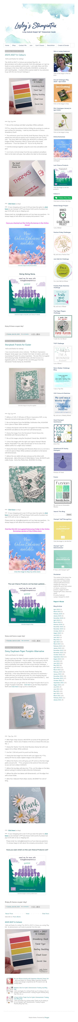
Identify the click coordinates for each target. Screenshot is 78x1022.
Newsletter (51, 45)
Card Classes (39, 45)
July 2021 (56, 687)
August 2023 (57, 633)
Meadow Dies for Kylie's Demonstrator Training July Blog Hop (30, 988)
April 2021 (57, 693)
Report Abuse (59, 601)
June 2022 (57, 663)
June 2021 (57, 689)
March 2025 (57, 611)
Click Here (14, 687)
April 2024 (57, 620)
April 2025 (57, 609)
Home (7, 45)
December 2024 (58, 618)
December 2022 (58, 650)
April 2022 (57, 667)
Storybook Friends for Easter (18, 344)
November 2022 (58, 652)
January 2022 (57, 674)
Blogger (47, 1017)
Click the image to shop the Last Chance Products (27, 314)
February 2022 (58, 672)
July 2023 (56, 635)
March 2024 (57, 622)
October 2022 (58, 655)
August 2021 (57, 685)
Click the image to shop (27, 624)
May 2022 (56, 665)
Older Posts (45, 914)
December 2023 (58, 627)
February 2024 (58, 624)
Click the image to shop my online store (27, 572)
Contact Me (22, 45)
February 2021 (58, 698)
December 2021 (58, 676)
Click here (11, 204)
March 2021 (57, 696)
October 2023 (58, 631)
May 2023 (56, 640)
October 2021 (58, 680)
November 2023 (58, 629)
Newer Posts (9, 914)
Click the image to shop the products (27, 265)
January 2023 (57, 648)
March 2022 (57, 670)
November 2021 (58, 678)
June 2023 (57, 637)
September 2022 (59, 657)
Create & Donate (63, 45)
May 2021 (56, 691)
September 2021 (59, 683)
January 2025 (57, 616)
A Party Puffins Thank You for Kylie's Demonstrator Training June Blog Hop (31, 998)
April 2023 (57, 642)
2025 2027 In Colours (15, 54)
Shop (14, 45)
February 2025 (58, 614)
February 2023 (58, 646)
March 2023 (57, 644)
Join (31, 45)
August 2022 (57, 659)
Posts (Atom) (16, 917)
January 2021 (57, 700)
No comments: (25, 334)
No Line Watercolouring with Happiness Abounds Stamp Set (31, 978)
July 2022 (56, 661)
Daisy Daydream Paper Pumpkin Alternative (24, 651)
